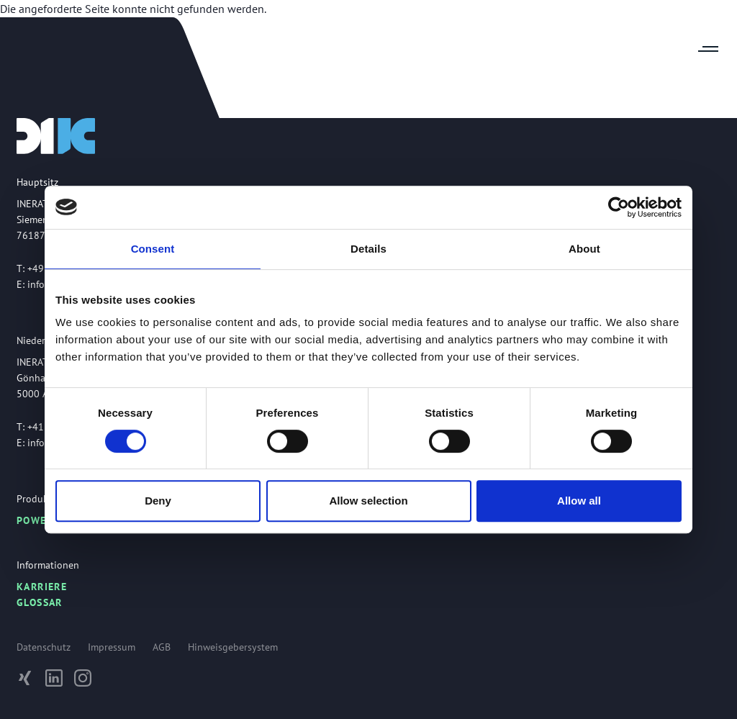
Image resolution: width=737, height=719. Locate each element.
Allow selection (368, 500)
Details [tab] (368, 249)
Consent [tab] (153, 249)
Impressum (111, 647)
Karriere (42, 586)
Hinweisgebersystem (233, 647)
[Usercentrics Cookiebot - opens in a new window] (619, 207)
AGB (162, 647)
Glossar (40, 602)
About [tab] (584, 249)
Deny (158, 500)
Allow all (579, 500)
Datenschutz (44, 647)
